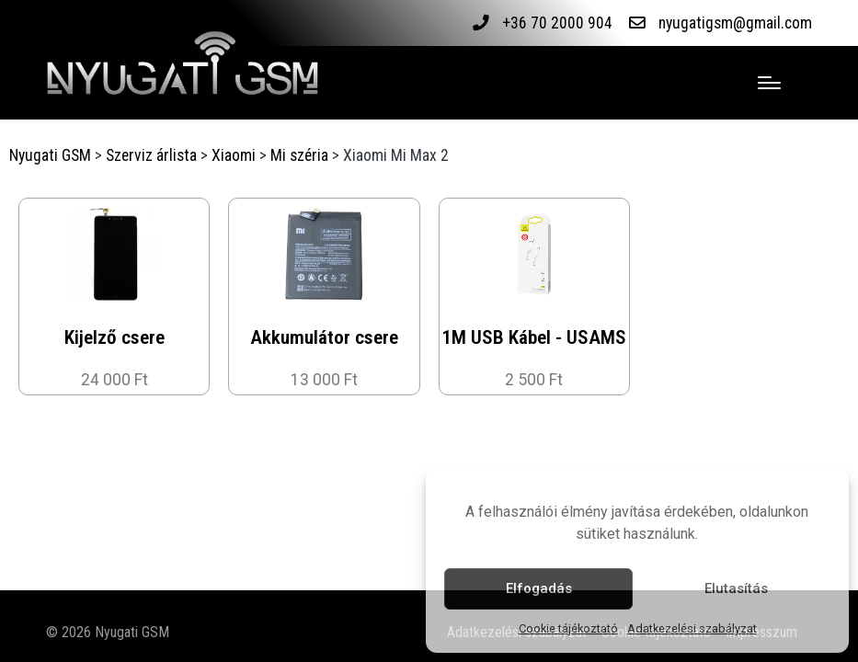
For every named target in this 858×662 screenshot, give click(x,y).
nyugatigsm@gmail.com (735, 23)
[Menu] (769, 82)
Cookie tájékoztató (568, 628)
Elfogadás (539, 588)
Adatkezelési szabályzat (692, 628)
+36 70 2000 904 (557, 23)
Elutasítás (736, 588)
